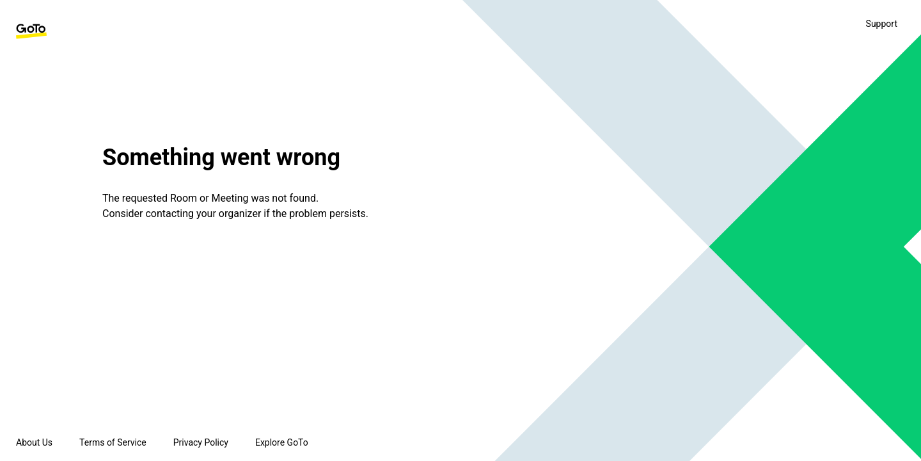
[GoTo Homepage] (31, 31)
